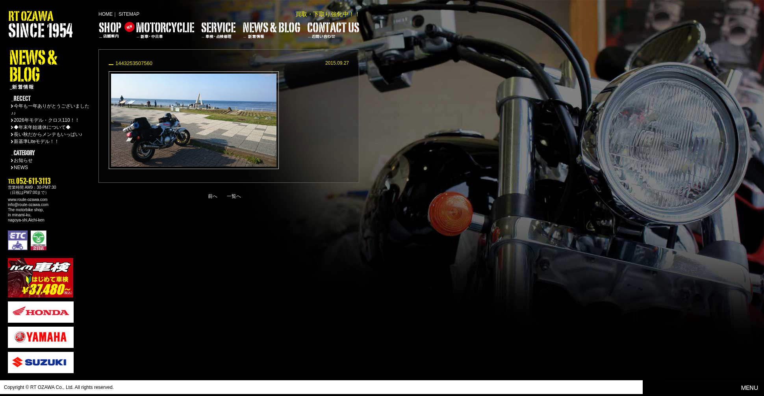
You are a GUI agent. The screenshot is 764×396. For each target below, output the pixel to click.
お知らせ (23, 160)
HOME (105, 14)
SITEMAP (129, 14)
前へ (212, 196)
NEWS (21, 167)
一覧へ (234, 196)
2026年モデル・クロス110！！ (47, 120)
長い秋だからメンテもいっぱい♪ (48, 134)
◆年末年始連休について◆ (42, 127)
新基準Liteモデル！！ (36, 141)
